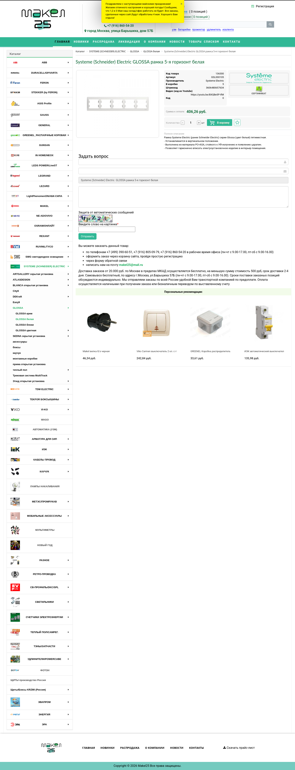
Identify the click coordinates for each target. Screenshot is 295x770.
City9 (16, 291)
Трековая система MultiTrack (30, 375)
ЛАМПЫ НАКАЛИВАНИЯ (35, 486)
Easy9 (16, 302)
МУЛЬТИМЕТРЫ (32, 530)
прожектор (198, 29)
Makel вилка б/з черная (96, 351)
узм (174, 29)
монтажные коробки (25, 358)
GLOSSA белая (25, 319)
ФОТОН (30, 670)
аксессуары (20, 341)
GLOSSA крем (24, 313)
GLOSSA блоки (25, 324)
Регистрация (265, 6)
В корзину (219, 123)
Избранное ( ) (192, 17)
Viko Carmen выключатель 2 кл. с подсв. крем (163, 351)
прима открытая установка (29, 364)
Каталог (15, 53)
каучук (17, 353)
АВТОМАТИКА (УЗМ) (34, 429)
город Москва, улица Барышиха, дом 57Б (120, 31)
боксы (17, 347)
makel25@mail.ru (131, 265)
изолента (228, 29)
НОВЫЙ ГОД (31, 545)
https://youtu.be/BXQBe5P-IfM (207, 94)
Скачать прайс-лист (239, 748)
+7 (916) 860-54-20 (120, 25)
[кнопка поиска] (270, 24)
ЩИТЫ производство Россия (28, 680)
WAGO (30, 420)
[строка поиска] (219, 24)
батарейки (184, 29)
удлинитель (214, 29)
